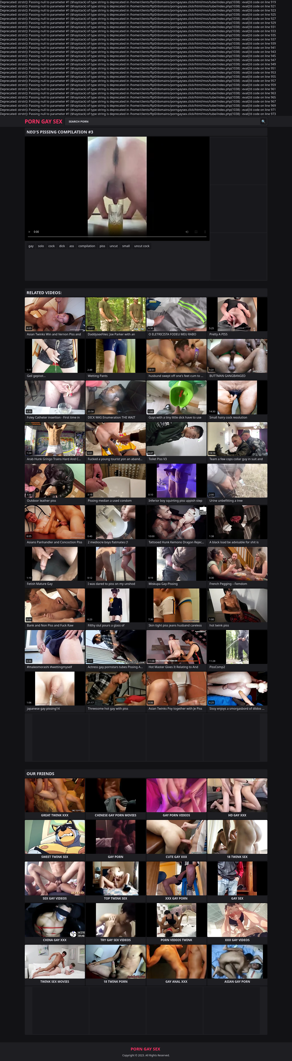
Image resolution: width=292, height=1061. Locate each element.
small (126, 246)
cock (51, 246)
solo (41, 246)
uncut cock (141, 246)
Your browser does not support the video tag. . (117, 189)
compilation (86, 246)
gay (31, 246)
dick (62, 246)
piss (102, 246)
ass (71, 246)
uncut (114, 246)
